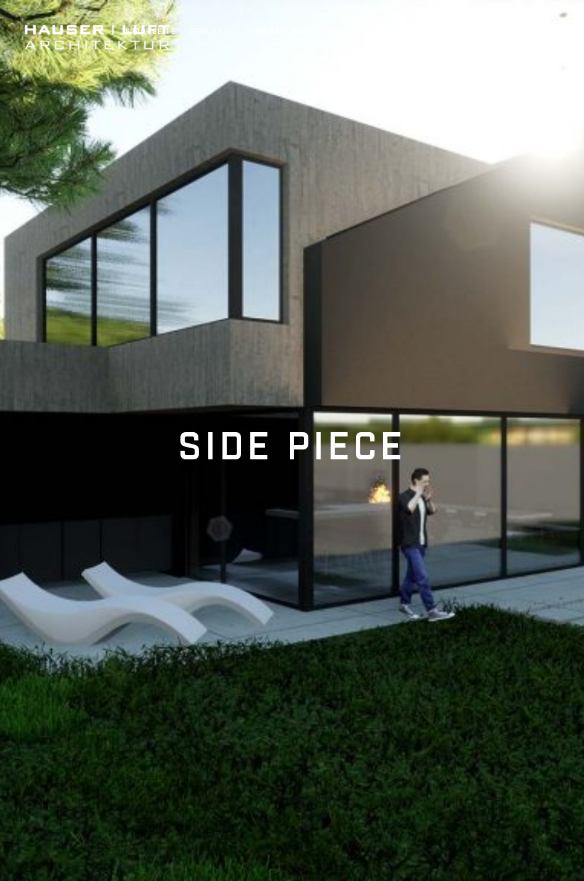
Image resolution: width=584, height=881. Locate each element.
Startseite (150, 32)
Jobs (469, 32)
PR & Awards (377, 32)
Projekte (213, 32)
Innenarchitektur (291, 32)
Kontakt (515, 32)
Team (432, 32)
